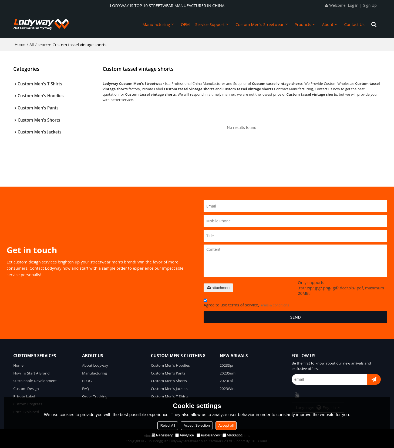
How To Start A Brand (31, 373)
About (327, 24)
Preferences (208, 435)
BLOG (87, 380)
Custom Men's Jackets (169, 388)
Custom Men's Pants (168, 373)
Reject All (167, 425)
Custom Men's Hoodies (170, 365)
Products (303, 24)
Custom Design (26, 388)
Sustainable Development (34, 380)
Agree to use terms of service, (246, 304)
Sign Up (370, 5)
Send (295, 317)
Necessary (162, 435)
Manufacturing (156, 24)
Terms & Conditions (274, 305)
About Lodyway (95, 365)
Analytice (184, 435)
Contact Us (354, 24)
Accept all (226, 425)
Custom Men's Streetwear (259, 24)
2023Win (227, 388)
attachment (218, 288)
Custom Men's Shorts (169, 380)
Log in (353, 5)
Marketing (232, 435)
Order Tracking (94, 396)
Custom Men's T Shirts (169, 396)
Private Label (24, 396)
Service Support (210, 24)
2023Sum (227, 373)
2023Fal (226, 380)
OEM (185, 24)
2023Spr (227, 365)
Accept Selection (197, 425)
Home (20, 44)
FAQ (85, 388)
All (31, 44)
